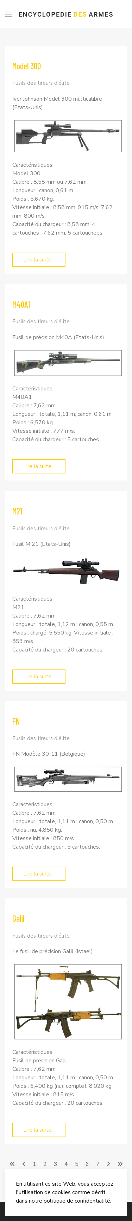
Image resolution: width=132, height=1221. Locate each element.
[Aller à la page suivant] (108, 1164)
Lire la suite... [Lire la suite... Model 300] (39, 259)
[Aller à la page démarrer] (12, 1164)
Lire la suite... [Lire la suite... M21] (39, 676)
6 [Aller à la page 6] (87, 1164)
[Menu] (8, 14)
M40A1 (21, 304)
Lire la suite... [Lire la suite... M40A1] (39, 466)
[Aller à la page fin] (120, 1164)
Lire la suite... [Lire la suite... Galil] (39, 1129)
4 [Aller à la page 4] (66, 1164)
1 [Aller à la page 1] (34, 1164)
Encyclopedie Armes (66, 14)
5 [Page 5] (76, 1164)
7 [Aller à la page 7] (98, 1164)
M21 (17, 511)
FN (16, 721)
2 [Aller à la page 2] (45, 1164)
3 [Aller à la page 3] (55, 1164)
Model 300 (26, 66)
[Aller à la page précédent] (24, 1164)
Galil (18, 918)
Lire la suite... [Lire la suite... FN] (39, 873)
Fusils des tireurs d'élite (41, 83)
